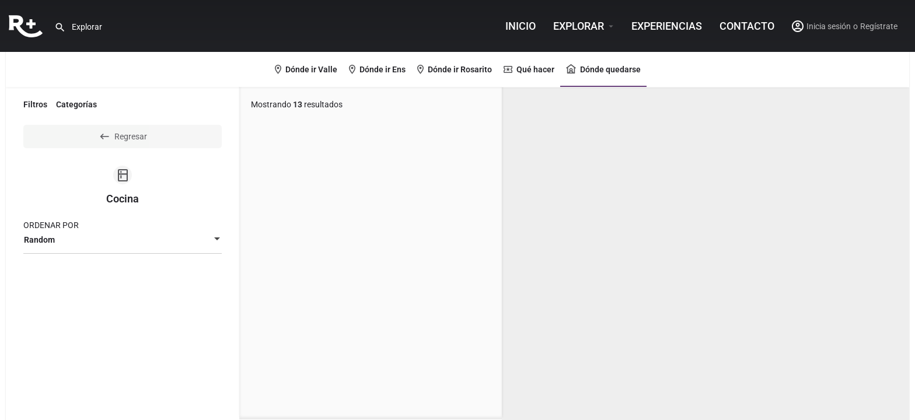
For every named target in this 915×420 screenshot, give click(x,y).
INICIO (520, 26)
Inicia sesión (828, 26)
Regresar (123, 136)
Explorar (578, 26)
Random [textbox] (39, 239)
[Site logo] (27, 25)
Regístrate (878, 26)
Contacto (747, 26)
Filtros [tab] (35, 104)
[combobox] (122, 240)
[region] (705, 254)
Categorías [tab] (76, 104)
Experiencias (666, 26)
